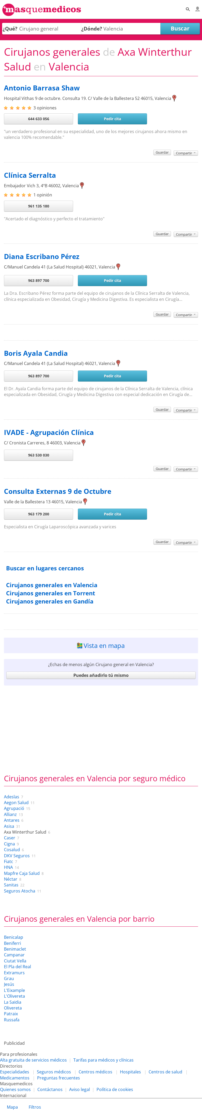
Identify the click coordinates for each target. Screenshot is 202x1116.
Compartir (186, 153)
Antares (11, 820)
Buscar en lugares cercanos (45, 568)
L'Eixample (14, 990)
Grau (9, 978)
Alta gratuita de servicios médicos (33, 1060)
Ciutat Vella (15, 961)
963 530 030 (38, 455)
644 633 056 (38, 118)
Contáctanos (50, 1089)
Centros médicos (95, 1072)
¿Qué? (10, 28)
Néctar (10, 879)
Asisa (9, 826)
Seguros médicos (54, 1072)
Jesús (9, 984)
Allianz (10, 814)
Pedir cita (112, 118)
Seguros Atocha (19, 891)
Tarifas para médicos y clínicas (103, 1060)
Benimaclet (15, 949)
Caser (9, 838)
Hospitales (130, 1072)
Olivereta (13, 1008)
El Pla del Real (17, 967)
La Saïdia (12, 1002)
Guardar (162, 152)
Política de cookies (115, 1089)
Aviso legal (79, 1089)
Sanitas (11, 885)
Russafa (11, 1020)
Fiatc (8, 861)
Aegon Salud (16, 802)
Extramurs (14, 973)
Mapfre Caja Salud (22, 873)
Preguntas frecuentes (58, 1078)
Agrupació (14, 808)
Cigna (9, 844)
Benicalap (13, 937)
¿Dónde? (91, 28)
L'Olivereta (14, 996)
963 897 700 (38, 280)
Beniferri (12, 943)
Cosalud (12, 850)
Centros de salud (165, 1072)
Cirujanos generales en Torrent (50, 593)
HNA (8, 867)
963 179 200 (38, 513)
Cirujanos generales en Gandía (49, 601)
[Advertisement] (101, 728)
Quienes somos (15, 1089)
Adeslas (11, 797)
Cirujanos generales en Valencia (51, 585)
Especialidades (14, 1072)
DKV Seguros (17, 856)
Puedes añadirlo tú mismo (101, 675)
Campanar (14, 955)
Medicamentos (14, 1078)
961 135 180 (38, 206)
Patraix (11, 1014)
